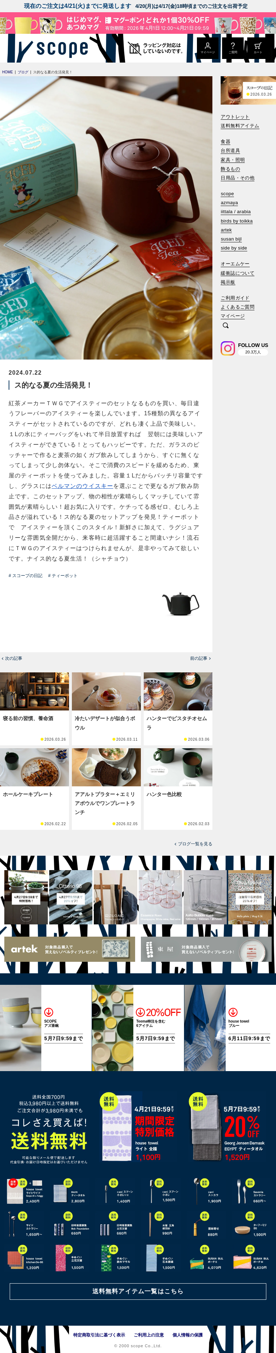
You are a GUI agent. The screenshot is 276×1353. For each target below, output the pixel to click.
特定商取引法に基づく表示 (99, 1335)
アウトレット (235, 116)
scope (227, 193)
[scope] (60, 48)
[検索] (226, 326)
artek (226, 230)
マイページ (233, 316)
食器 (225, 141)
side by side (234, 248)
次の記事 (13, 658)
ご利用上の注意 (149, 1335)
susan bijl (231, 239)
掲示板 (228, 282)
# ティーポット (63, 575)
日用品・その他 (237, 177)
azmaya (229, 202)
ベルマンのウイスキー (82, 486)
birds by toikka (237, 221)
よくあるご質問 (237, 307)
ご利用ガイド (235, 298)
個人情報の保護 (187, 1335)
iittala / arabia (236, 211)
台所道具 (230, 150)
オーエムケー (235, 263)
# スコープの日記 (25, 575)
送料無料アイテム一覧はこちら (138, 1291)
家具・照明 (233, 160)
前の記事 (198, 658)
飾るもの (230, 169)
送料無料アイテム (240, 125)
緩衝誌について (237, 273)
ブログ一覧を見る (195, 843)
